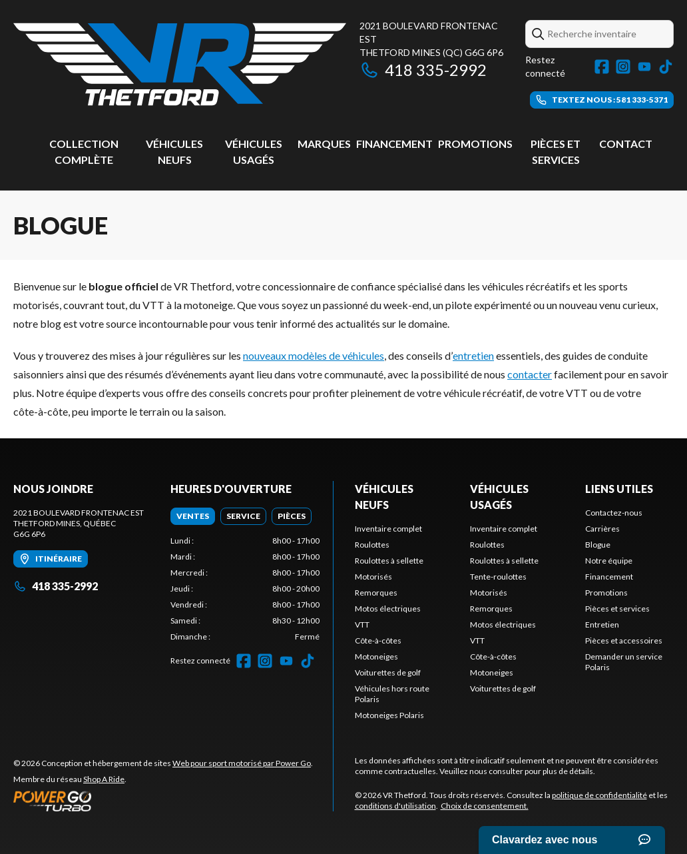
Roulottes (372, 545)
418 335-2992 (423, 69)
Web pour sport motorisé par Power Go (241, 763)
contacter (529, 374)
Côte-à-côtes (378, 640)
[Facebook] (602, 67)
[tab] (192, 516)
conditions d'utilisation (395, 806)
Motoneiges (376, 656)
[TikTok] (666, 67)
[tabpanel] (245, 589)
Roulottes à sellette (389, 561)
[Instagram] (623, 67)
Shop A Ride (103, 779)
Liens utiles (619, 488)
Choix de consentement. (485, 806)
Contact (625, 143)
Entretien (602, 625)
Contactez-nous (613, 513)
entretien (473, 355)
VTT (362, 625)
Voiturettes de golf (388, 672)
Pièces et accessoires (623, 640)
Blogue (597, 545)
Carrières (602, 529)
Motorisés (373, 577)
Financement (394, 143)
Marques (324, 143)
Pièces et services (617, 609)
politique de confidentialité (599, 795)
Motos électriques (388, 609)
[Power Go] (163, 800)
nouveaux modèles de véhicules (313, 355)
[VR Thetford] (179, 64)
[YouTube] (644, 67)
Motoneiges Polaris (389, 715)
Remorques (376, 593)
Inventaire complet (388, 529)
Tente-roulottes (498, 577)
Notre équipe (608, 561)
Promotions (475, 143)
